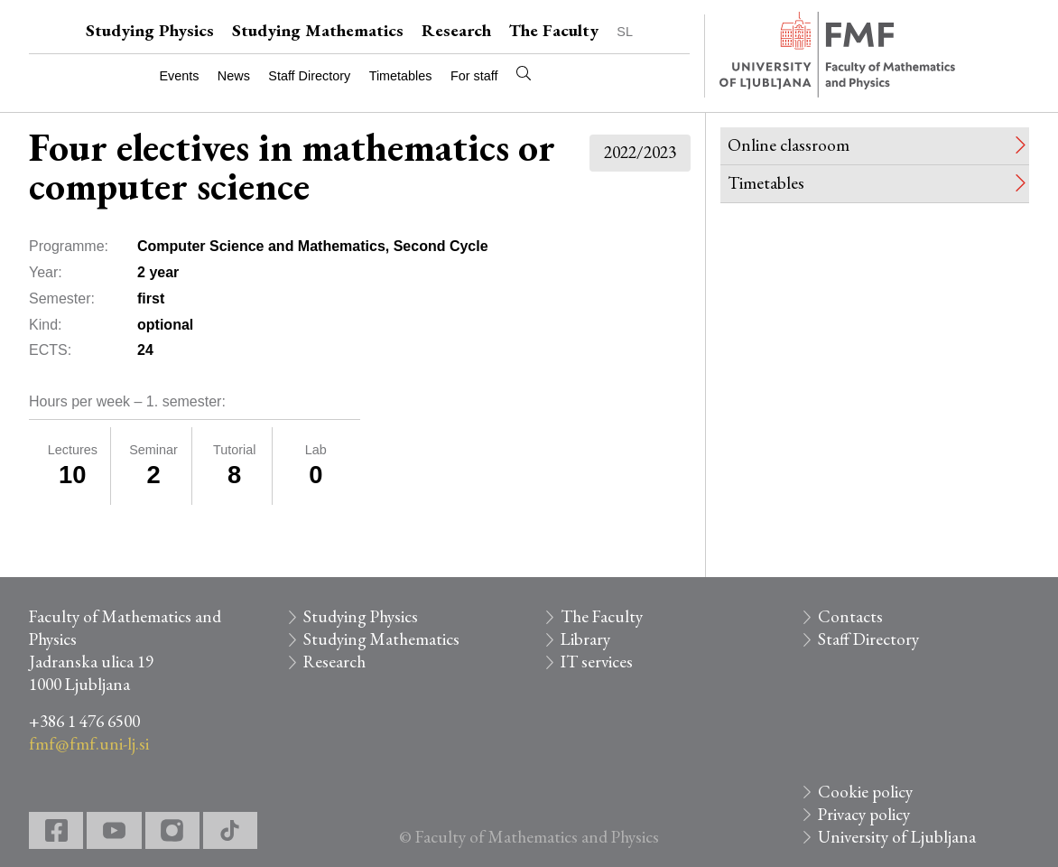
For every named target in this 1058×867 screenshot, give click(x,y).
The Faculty (554, 30)
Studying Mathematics (318, 30)
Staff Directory (309, 76)
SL (625, 31)
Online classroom (788, 145)
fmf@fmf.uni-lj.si (89, 743)
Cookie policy (865, 791)
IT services (597, 661)
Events (179, 76)
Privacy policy (864, 814)
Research (456, 30)
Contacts (850, 616)
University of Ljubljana (897, 836)
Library (585, 639)
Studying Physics (150, 30)
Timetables (400, 76)
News (234, 76)
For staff (474, 76)
